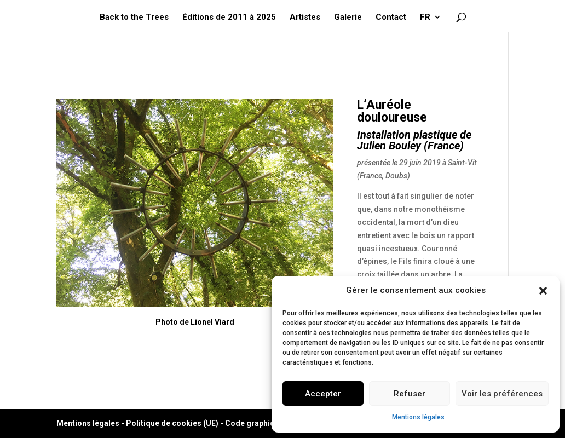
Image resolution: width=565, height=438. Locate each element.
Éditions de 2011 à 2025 (229, 17)
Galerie (348, 17)
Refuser (409, 394)
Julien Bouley (389, 145)
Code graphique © (258, 423)
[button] (543, 290)
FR (425, 17)
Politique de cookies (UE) (172, 423)
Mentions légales (418, 417)
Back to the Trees (134, 17)
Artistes (305, 17)
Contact (391, 17)
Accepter (323, 394)
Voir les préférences (502, 394)
